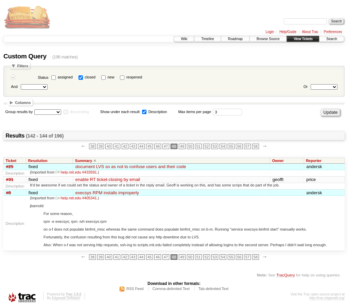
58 (256, 146)
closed (90, 77)
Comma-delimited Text (171, 289)
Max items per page (194, 112)
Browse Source (268, 39)
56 (239, 146)
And (14, 87)
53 (215, 146)
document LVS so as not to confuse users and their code (130, 166)
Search (331, 39)
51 (198, 146)
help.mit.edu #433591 (76, 172)
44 (141, 146)
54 (223, 146)
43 (133, 146)
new (110, 77)
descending (79, 112)
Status (43, 77)
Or (305, 87)
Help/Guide (287, 32)
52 (207, 146)
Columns (23, 103)
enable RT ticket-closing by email (107, 179)
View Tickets (303, 39)
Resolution (38, 161)
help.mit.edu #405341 (76, 198)
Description (154, 112)
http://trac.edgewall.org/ (327, 298)
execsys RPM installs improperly (107, 192)
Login (270, 32)
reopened (134, 77)
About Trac (310, 32)
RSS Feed (135, 289)
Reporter (313, 161)
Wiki (184, 39)
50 (190, 146)
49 (182, 146)
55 (231, 146)
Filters (22, 66)
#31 (10, 179)
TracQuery (285, 275)
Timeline (207, 39)
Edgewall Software (66, 298)
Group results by (19, 112)
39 (101, 146)
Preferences (333, 32)
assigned (65, 77)
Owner (278, 161)
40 (109, 146)
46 (158, 146)
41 (117, 146)
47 (166, 146)
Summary (83, 161)
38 (92, 146)
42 (125, 146)
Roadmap (235, 39)
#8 (8, 192)
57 (247, 146)
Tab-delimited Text (213, 289)
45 (149, 146)
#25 (10, 166)
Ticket (11, 161)
